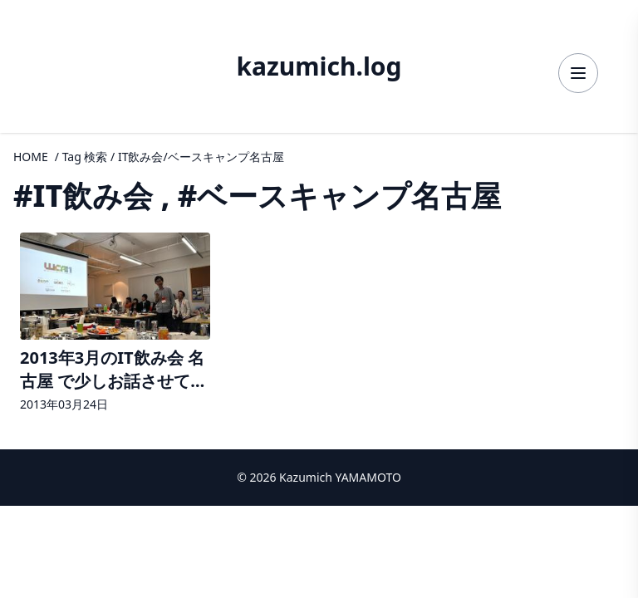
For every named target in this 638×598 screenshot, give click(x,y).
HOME (30, 156)
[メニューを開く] (578, 73)
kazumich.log (318, 66)
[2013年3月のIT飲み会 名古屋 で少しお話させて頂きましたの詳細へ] (115, 324)
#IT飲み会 (83, 195)
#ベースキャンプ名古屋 (340, 195)
